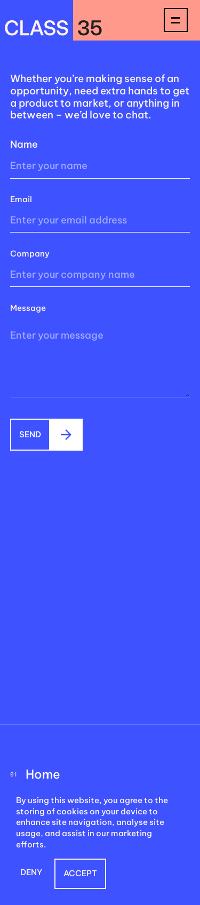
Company (30, 254)
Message (28, 308)
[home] (53, 20)
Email (21, 199)
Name (24, 144)
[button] (31, 874)
